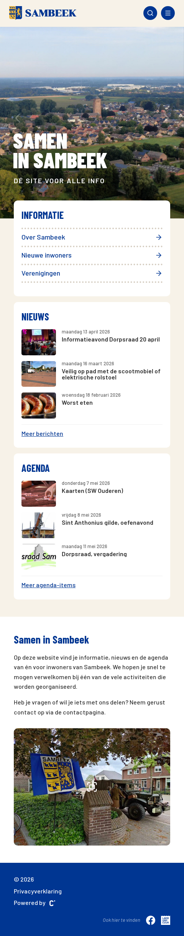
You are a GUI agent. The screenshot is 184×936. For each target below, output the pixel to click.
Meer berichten (42, 433)
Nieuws (35, 316)
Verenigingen (92, 273)
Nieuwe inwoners (92, 255)
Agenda (35, 468)
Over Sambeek (92, 237)
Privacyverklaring (38, 891)
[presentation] (17, 118)
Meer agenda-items (48, 584)
